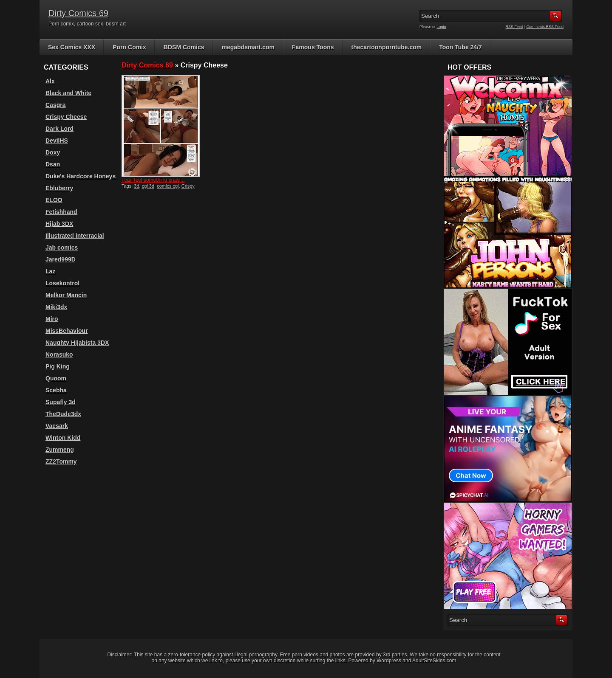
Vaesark (56, 425)
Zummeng (59, 449)
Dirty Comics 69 (78, 13)
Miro (51, 318)
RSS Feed (515, 27)
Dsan (52, 164)
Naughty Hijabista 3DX (77, 342)
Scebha (56, 390)
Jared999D (60, 259)
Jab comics (61, 247)
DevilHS (56, 140)
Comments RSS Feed (545, 27)
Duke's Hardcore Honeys (80, 176)
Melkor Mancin (66, 295)
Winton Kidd (62, 437)
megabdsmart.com (248, 47)
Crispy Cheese (66, 116)
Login (441, 27)
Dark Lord (59, 128)
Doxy (52, 152)
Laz (50, 271)
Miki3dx (56, 307)
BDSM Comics (184, 47)
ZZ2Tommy (61, 461)
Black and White (68, 93)
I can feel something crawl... (153, 180)
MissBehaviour (66, 330)
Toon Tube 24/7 (460, 47)
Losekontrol (62, 283)
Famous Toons (313, 47)
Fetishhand (61, 211)
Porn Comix (129, 47)
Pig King (57, 366)
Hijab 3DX (59, 223)
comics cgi (167, 185)
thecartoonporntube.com (386, 47)
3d (136, 185)
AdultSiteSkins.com (434, 661)
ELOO (53, 200)
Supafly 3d (60, 402)
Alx (50, 81)
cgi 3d (148, 185)
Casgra (55, 104)
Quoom (55, 378)
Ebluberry (59, 188)
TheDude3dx (63, 414)
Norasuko (59, 354)
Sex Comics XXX (71, 47)
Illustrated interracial (74, 235)
